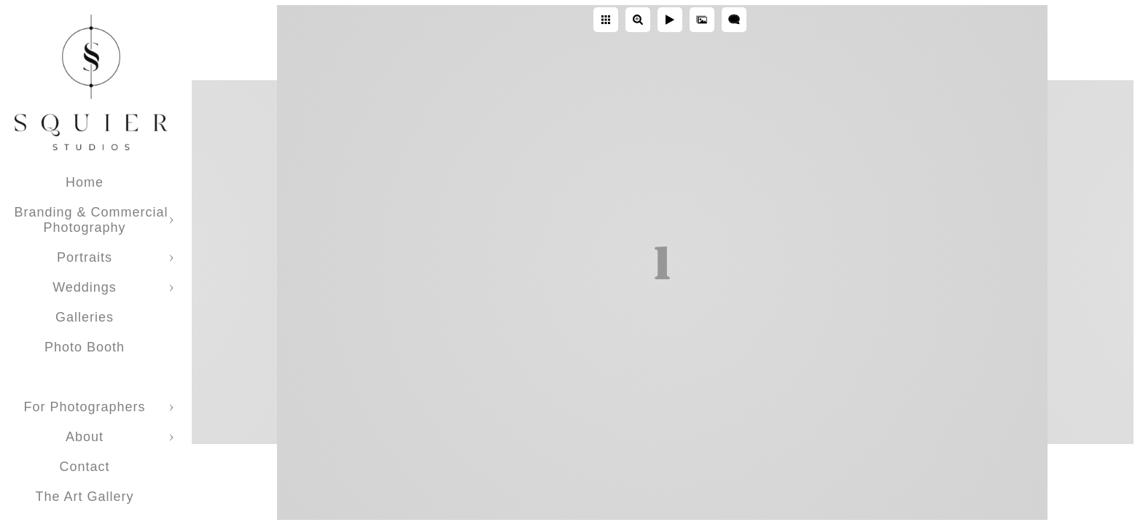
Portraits (84, 257)
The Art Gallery (84, 496)
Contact (84, 466)
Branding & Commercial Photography (91, 220)
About (85, 436)
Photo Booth (84, 347)
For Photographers (84, 407)
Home (85, 182)
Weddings (84, 287)
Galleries (84, 317)
